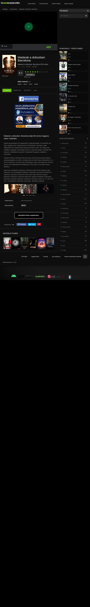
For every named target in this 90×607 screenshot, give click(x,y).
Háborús (64, 190)
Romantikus (65, 236)
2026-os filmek (68, 3)
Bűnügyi (64, 157)
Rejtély (64, 231)
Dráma (19, 84)
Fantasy (64, 185)
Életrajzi (64, 176)
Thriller (36, 84)
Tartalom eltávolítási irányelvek (72, 256)
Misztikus (64, 222)
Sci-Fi (30, 84)
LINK (35, 90)
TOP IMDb (24, 256)
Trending (45, 256)
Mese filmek (65, 217)
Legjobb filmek (35, 256)
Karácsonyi (65, 208)
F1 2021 (64, 180)
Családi (64, 162)
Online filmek (32, 3)
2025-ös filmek (56, 3)
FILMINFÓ (7, 90)
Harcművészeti (66, 194)
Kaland (64, 203)
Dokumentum (66, 166)
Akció (63, 148)
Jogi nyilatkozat (56, 256)
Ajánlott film (65, 143)
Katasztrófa (65, 213)
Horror (25, 84)
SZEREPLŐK (17, 90)
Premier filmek (43, 3)
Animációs (65, 152)
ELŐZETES (27, 90)
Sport (63, 245)
